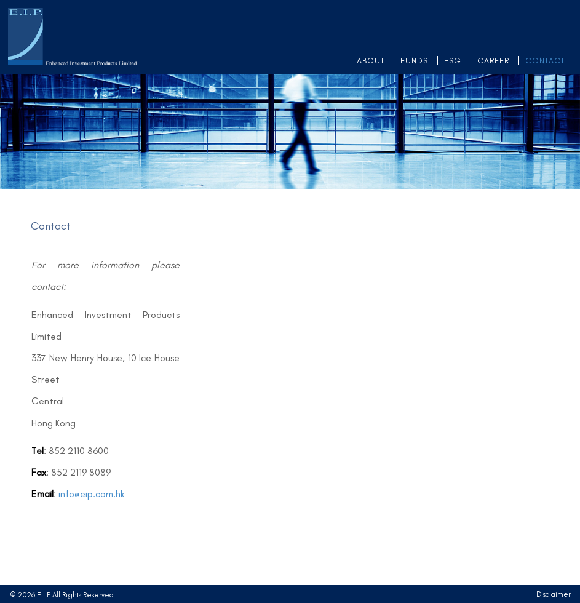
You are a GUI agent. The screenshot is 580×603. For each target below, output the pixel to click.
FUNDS (414, 60)
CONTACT (545, 60)
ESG (452, 60)
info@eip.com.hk (91, 494)
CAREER (493, 60)
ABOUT (370, 60)
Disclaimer (553, 594)
